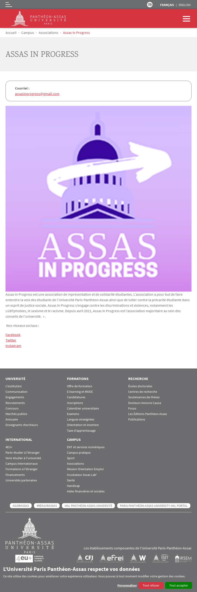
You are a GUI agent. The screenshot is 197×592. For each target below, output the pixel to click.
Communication (17, 392)
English (185, 5)
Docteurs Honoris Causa (144, 403)
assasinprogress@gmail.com (37, 93)
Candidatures (76, 397)
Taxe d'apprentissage (81, 431)
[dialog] (98, 577)
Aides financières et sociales (86, 491)
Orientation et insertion (83, 425)
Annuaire (12, 419)
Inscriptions (75, 403)
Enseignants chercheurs (22, 425)
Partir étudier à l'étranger (23, 453)
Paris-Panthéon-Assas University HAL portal (154, 505)
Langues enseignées (80, 419)
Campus (27, 32)
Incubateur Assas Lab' (82, 475)
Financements (15, 475)
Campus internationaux (22, 464)
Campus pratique (79, 453)
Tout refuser (151, 585)
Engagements (15, 397)
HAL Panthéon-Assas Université (88, 505)
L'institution (14, 386)
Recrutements (15, 403)
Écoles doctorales (140, 386)
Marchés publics (16, 414)
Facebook (13, 334)
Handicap (73, 486)
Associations (48, 32)
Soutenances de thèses (144, 397)
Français (167, 5)
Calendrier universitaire (83, 408)
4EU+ (9, 447)
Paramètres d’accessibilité (150, 4)
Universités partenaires (21, 480)
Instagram (13, 345)
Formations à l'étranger (22, 469)
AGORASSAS (21, 505)
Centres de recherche (142, 392)
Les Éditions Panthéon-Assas (147, 414)
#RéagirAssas (47, 505)
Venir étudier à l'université (23, 458)
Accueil (11, 32)
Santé (71, 480)
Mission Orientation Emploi (85, 469)
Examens (73, 414)
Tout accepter (178, 585)
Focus (132, 408)
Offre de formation (79, 386)
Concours (12, 408)
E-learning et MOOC (80, 392)
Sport (71, 458)
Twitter (11, 340)
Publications (136, 419)
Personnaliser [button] (127, 585)
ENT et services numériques (86, 447)
